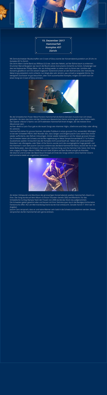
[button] (32, 225)
